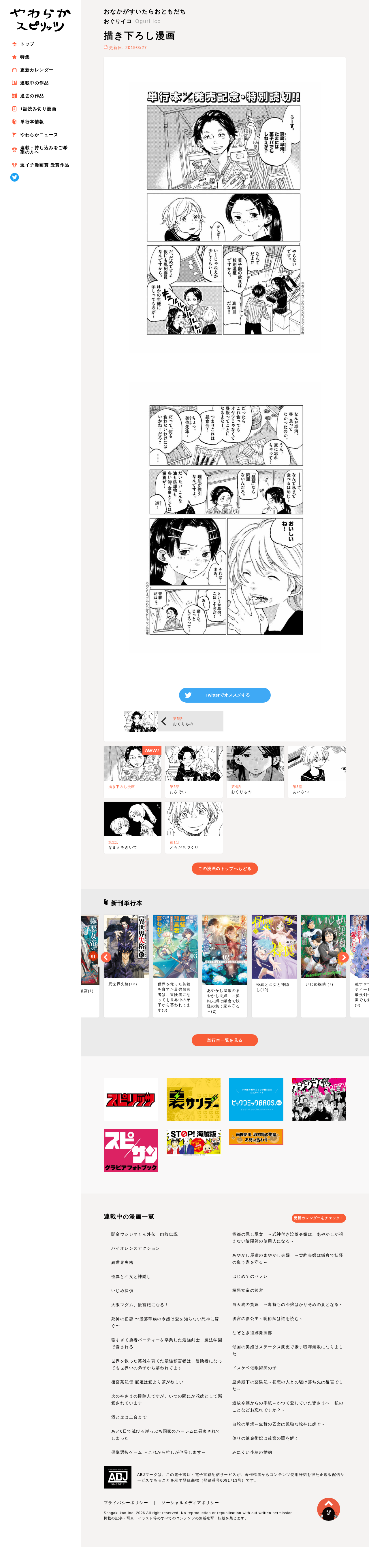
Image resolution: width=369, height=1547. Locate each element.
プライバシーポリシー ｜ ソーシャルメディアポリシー (161, 1504)
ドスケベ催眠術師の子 (254, 1369)
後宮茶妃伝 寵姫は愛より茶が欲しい (147, 1383)
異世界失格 (122, 1264)
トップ (27, 43)
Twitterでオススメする (228, 696)
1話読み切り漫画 (38, 108)
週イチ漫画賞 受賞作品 (44, 164)
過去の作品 (32, 95)
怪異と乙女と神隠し (131, 1278)
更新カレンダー (37, 69)
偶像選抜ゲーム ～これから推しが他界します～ (158, 1454)
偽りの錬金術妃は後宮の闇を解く (265, 1440)
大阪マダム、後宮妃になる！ (140, 1306)
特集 (25, 56)
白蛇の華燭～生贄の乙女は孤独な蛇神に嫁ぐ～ (278, 1425)
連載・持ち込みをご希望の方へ (44, 149)
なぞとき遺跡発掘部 (252, 1334)
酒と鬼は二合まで (129, 1418)
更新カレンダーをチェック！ (321, 1220)
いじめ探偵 (122, 1292)
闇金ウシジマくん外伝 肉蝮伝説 (144, 1236)
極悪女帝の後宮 (247, 1292)
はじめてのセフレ (250, 1278)
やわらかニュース (39, 134)
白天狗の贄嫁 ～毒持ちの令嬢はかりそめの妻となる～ (287, 1306)
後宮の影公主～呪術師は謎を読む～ (267, 1320)
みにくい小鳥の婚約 (252, 1454)
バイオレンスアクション (135, 1250)
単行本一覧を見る (224, 1042)
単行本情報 (32, 121)
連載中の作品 (34, 82)
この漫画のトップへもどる (225, 870)
